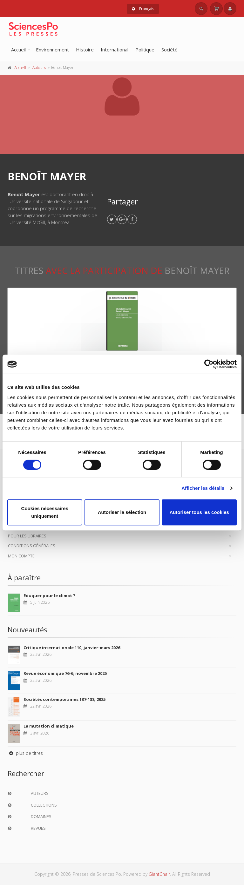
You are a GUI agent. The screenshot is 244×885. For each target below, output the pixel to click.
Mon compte (21, 556)
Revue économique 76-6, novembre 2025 (65, 673)
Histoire (85, 49)
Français (143, 8)
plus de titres (25, 753)
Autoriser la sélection (122, 512)
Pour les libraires (27, 536)
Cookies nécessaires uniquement (44, 512)
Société (169, 49)
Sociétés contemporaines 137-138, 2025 (64, 699)
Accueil (18, 49)
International (114, 49)
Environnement (52, 49)
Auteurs (39, 67)
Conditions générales (31, 546)
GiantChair (159, 874)
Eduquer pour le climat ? (49, 595)
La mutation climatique (49, 726)
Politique (144, 49)
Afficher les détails (202, 488)
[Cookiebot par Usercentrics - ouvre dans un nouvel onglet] (209, 364)
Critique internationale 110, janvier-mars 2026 (72, 647)
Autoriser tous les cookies (199, 512)
